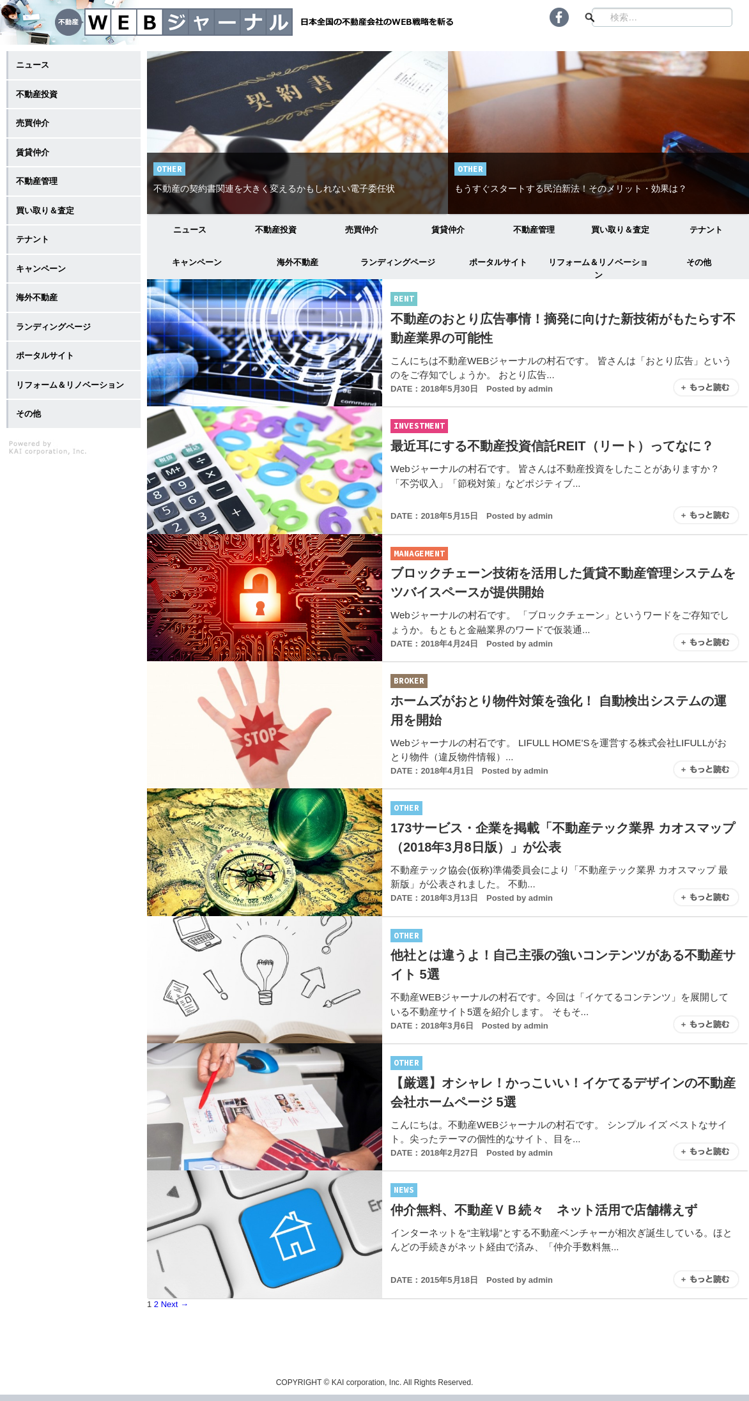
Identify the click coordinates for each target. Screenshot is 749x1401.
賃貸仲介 (448, 229)
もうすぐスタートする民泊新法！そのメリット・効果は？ (570, 188)
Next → (175, 1304)
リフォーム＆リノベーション (598, 268)
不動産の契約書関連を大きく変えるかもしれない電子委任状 (274, 188)
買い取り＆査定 (620, 229)
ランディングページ (397, 262)
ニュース (189, 229)
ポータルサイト (498, 262)
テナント (706, 229)
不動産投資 (276, 229)
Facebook (559, 17)
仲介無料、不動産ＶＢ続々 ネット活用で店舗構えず (543, 1210)
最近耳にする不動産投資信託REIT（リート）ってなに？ (552, 446)
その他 (698, 262)
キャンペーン (197, 262)
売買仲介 (361, 229)
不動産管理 (534, 229)
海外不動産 (297, 262)
